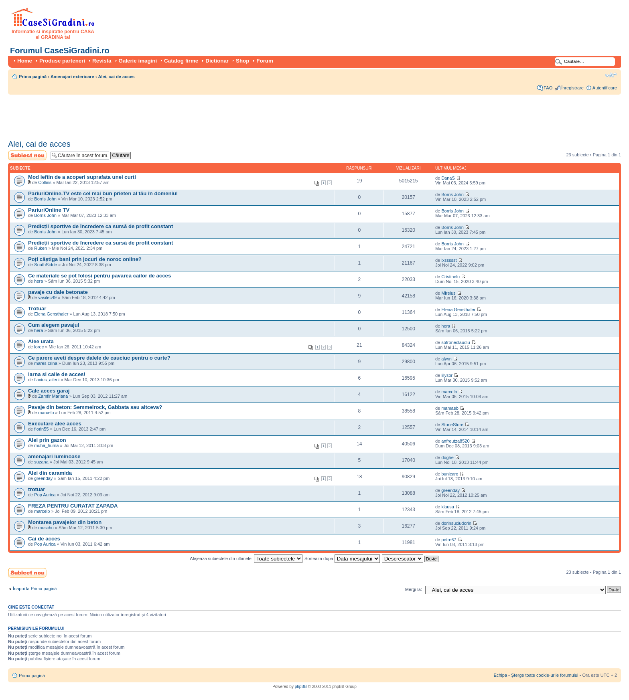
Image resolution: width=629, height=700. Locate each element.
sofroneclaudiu (455, 342)
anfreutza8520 (455, 441)
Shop (242, 61)
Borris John (45, 198)
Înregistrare (572, 87)
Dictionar (217, 61)
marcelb (449, 391)
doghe (447, 457)
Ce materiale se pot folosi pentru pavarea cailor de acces (99, 276)
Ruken (40, 248)
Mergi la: (413, 589)
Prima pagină (33, 76)
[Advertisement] (154, 114)
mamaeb (450, 408)
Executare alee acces (54, 424)
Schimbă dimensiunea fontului (611, 75)
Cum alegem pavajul (53, 325)
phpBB (301, 686)
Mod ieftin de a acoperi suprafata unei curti (82, 177)
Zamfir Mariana (53, 396)
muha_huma (46, 445)
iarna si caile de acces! (56, 374)
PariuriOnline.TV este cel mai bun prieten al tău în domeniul (103, 193)
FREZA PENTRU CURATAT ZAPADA (73, 506)
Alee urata (41, 341)
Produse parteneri (62, 61)
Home (24, 61)
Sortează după (342, 558)
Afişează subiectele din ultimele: (246, 558)
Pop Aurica (44, 494)
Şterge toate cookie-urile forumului (544, 675)
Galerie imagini (138, 61)
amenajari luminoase (54, 456)
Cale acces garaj (48, 391)
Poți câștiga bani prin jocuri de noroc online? (85, 259)
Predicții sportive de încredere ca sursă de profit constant (100, 226)
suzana (41, 461)
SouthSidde (45, 264)
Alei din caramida (50, 473)
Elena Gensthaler (51, 314)
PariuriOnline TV (48, 210)
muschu (46, 527)
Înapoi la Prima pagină (35, 588)
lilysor (446, 375)
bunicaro (449, 473)
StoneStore (452, 424)
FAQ (548, 87)
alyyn (446, 358)
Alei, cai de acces (116, 76)
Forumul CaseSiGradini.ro (60, 50)
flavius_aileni (46, 379)
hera (38, 281)
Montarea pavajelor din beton (64, 522)
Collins (44, 182)
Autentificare (604, 87)
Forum (264, 61)
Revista (101, 61)
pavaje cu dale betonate (58, 292)
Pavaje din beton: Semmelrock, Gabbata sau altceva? (95, 407)
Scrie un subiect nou (27, 155)
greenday (43, 478)
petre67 (448, 539)
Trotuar (37, 308)
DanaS (448, 178)
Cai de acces (44, 539)
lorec (39, 346)
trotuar (36, 489)
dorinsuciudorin (456, 523)
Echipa (500, 675)
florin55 (41, 429)
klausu (447, 506)
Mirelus (448, 293)
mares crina (45, 363)
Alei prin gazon (47, 440)
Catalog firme (181, 61)
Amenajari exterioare (72, 76)
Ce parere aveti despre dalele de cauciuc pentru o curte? (99, 358)
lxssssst (449, 260)
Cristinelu (450, 276)
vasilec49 (47, 297)
